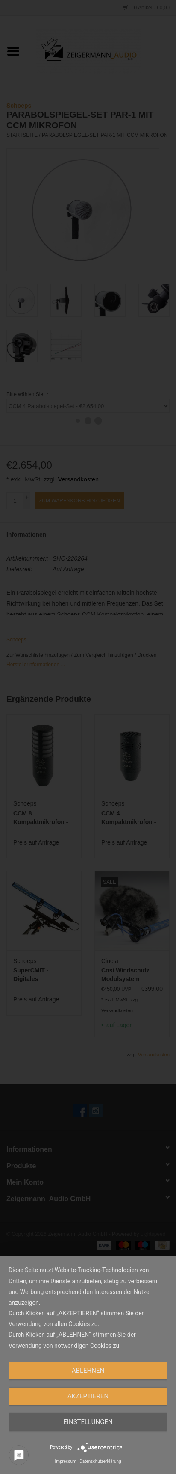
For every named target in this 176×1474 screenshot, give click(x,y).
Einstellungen (87, 1422)
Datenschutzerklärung (100, 1461)
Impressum (65, 1461)
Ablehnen (88, 1370)
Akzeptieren (88, 1396)
